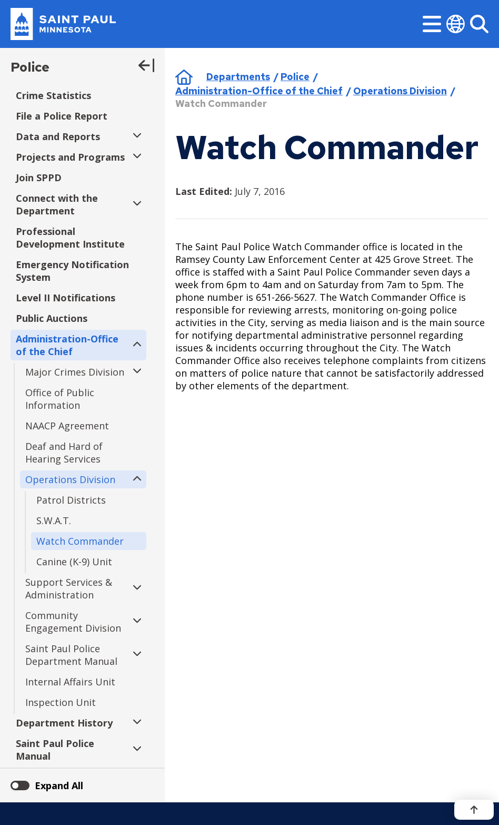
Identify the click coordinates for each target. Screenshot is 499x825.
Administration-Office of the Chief (259, 91)
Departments (238, 77)
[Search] (479, 24)
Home (184, 77)
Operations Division (400, 91)
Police (30, 67)
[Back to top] (474, 810)
